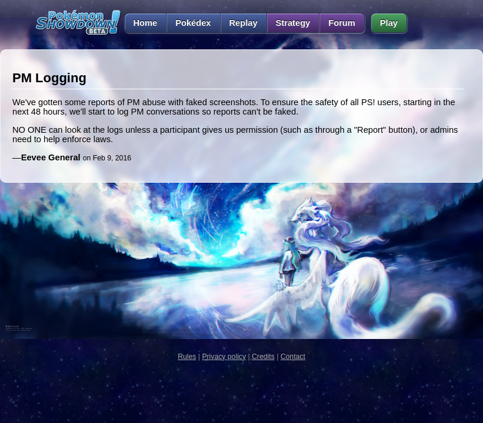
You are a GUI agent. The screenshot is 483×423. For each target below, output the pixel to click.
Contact (293, 356)
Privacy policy (224, 356)
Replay (243, 23)
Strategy (293, 23)
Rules (187, 356)
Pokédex (193, 23)
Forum (341, 23)
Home (141, 23)
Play (389, 23)
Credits (263, 356)
